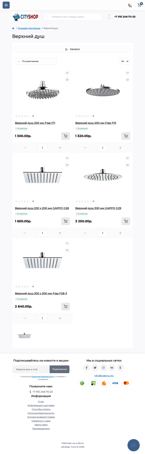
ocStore (79, 443)
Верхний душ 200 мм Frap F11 (35, 123)
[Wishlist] (67, 73)
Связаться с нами (41, 421)
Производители (41, 428)
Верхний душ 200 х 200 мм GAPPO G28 (42, 208)
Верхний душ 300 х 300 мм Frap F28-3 (41, 293)
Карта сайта (41, 424)
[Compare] (67, 79)
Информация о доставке (41, 405)
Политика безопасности (42, 376)
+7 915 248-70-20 (125, 16)
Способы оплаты (41, 409)
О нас (41, 401)
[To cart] (65, 136)
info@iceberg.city (104, 375)
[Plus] (60, 147)
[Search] (47, 16)
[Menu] (6, 5)
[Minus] (24, 147)
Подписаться (59, 369)
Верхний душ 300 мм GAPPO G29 (98, 208)
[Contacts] (130, 5)
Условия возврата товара (41, 417)
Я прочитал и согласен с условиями (41, 378)
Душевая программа (29, 28)
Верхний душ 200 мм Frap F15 (95, 123)
